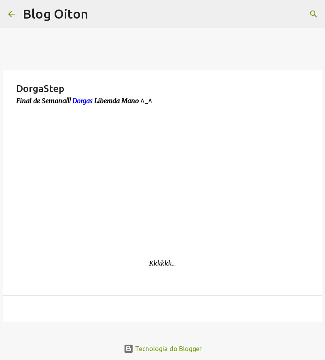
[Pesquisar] (314, 14)
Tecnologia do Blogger (163, 348)
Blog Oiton (55, 13)
